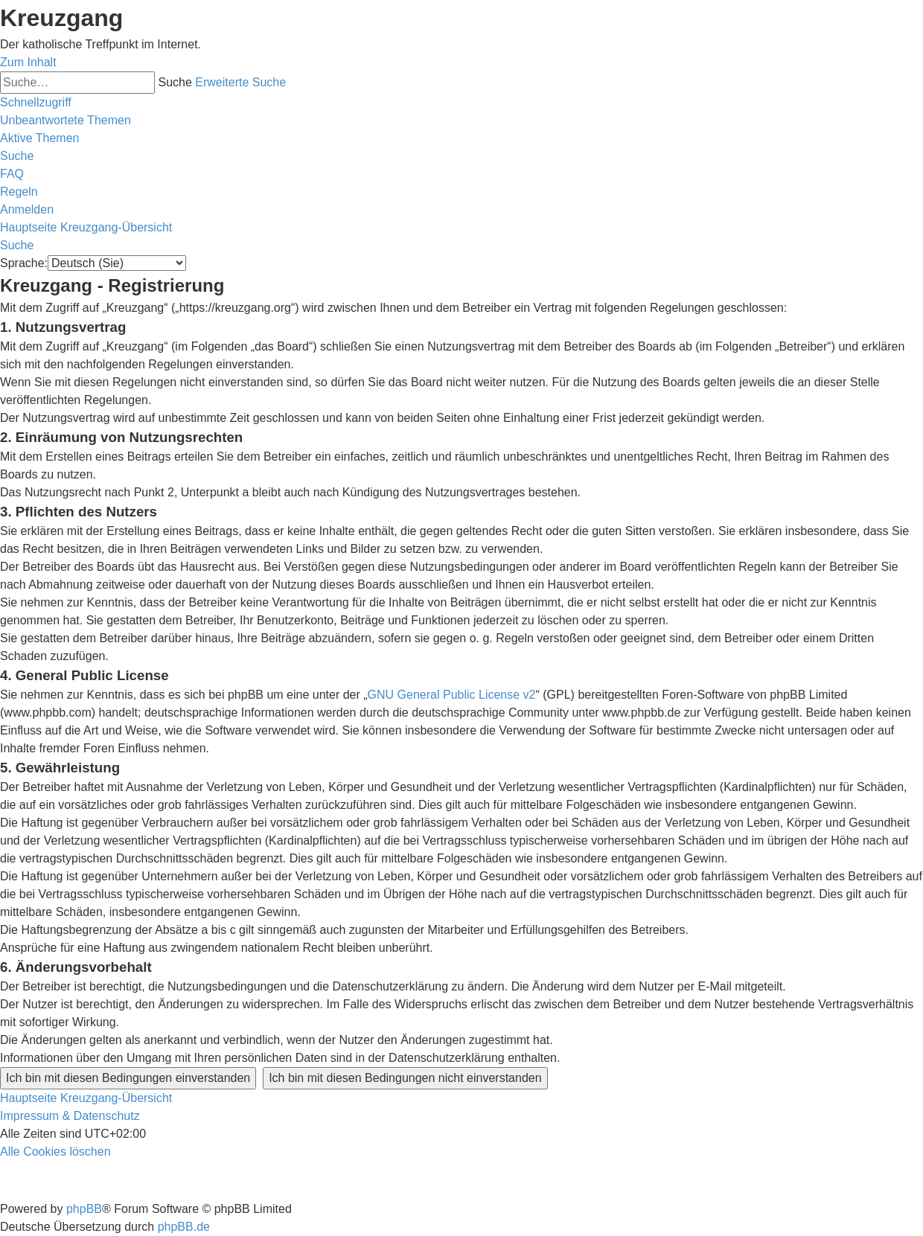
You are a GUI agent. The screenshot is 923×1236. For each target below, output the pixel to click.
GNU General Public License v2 (452, 694)
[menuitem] (65, 120)
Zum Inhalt (28, 62)
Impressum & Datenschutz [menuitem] (70, 1115)
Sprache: (24, 263)
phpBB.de (184, 1226)
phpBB (84, 1209)
